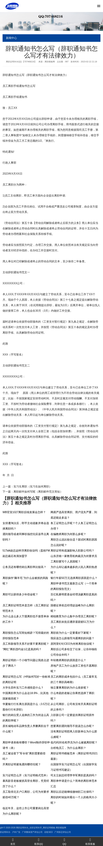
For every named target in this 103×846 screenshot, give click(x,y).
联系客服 (90, 841)
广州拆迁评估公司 (36, 832)
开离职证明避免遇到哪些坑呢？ (22, 764)
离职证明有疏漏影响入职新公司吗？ (72, 550)
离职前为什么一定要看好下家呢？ (71, 632)
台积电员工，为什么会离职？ (68, 747)
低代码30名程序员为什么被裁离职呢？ (74, 742)
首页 (13, 841)
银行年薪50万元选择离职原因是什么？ (74, 578)
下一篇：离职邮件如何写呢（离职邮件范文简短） (33, 491)
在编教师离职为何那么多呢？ (68, 534)
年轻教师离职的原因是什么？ (68, 660)
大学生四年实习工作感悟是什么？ (23, 687)
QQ (64, 841)
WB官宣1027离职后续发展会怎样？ (24, 512)
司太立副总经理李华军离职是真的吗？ (74, 775)
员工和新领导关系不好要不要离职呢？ (26, 643)
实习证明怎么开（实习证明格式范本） (26, 775)
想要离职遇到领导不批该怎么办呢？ (72, 726)
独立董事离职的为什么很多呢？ (70, 687)
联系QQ (39, 841)
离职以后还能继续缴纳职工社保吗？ (72, 791)
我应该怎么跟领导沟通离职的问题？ (72, 638)
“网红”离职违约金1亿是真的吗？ (22, 649)
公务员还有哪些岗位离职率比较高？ (24, 567)
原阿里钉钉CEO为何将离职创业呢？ (73, 643)
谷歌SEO (22, 832)
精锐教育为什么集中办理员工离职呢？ (74, 616)
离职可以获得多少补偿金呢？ (20, 594)
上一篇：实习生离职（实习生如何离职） (27, 486)
